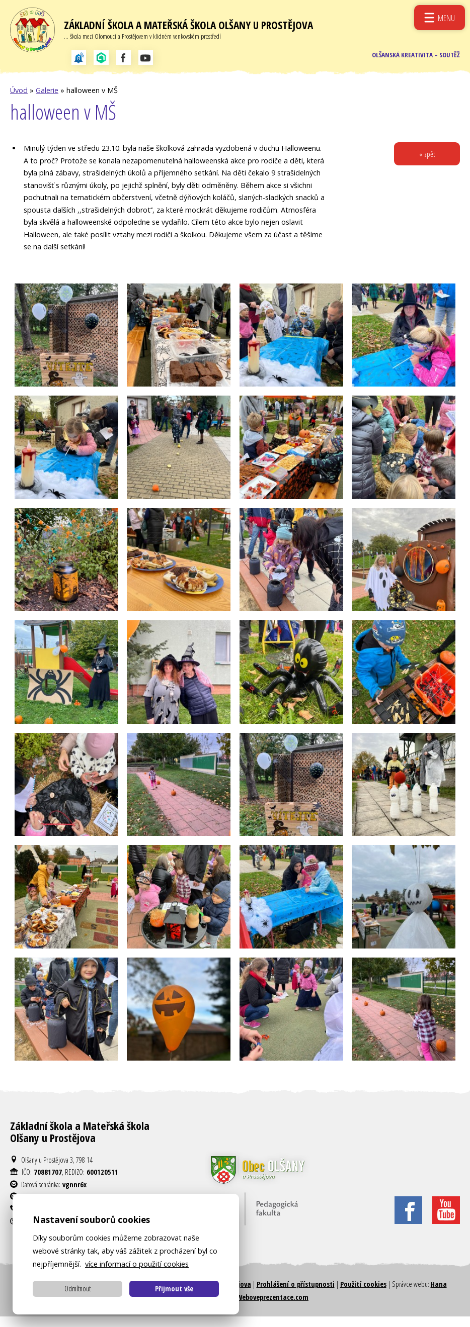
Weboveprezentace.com (272, 1307)
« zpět (426, 165)
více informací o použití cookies (137, 1264)
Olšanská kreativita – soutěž (411, 62)
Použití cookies (363, 1294)
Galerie (47, 101)
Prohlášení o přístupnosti (296, 1294)
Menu (445, 17)
